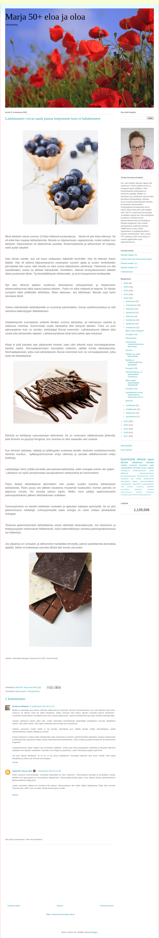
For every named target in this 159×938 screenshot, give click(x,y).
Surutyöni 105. (131, 368)
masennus (137, 462)
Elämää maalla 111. (129, 263)
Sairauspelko (130, 338)
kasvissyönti (125, 481)
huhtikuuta (130, 405)
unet (122, 486)
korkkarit (139, 492)
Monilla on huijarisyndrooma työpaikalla (133, 362)
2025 (126, 287)
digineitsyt (150, 486)
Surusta (128, 350)
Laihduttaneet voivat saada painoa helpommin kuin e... (134, 394)
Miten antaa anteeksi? (134, 331)
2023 (126, 294)
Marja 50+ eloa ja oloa (45, 16)
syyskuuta (130, 312)
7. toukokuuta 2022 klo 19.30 (49, 771)
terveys (150, 462)
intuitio (138, 479)
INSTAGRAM (126, 446)
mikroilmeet (150, 492)
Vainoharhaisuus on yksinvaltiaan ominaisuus (133, 374)
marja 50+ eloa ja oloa (22, 771)
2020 (126, 425)
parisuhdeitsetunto (145, 495)
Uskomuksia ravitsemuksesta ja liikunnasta (134, 344)
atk (132, 479)
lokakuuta (130, 309)
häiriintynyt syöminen (144, 489)
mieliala (124, 465)
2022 (126, 298)
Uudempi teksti (13, 906)
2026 (126, 283)
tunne (143, 468)
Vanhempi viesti (106, 906)
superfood (136, 484)
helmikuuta (131, 413)
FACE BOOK (126, 450)
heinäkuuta (131, 320)
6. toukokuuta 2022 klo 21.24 (42, 706)
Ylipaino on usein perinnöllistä (132, 355)
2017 (126, 436)
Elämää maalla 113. (129, 267)
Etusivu (60, 906)
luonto (151, 470)
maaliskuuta (131, 409)
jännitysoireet (149, 479)
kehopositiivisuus (139, 470)
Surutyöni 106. (131, 334)
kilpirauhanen (20, 691)
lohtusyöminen (34, 691)
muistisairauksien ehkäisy (129, 495)
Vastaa (15, 762)
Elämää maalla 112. (129, 255)
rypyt (152, 465)
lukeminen (143, 465)
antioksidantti (126, 468)
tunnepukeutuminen (128, 476)
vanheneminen (142, 476)
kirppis (135, 481)
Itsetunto (129, 401)
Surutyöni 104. (131, 389)
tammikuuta (131, 416)
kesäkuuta (130, 324)
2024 (126, 290)
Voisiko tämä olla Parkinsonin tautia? (136, 259)
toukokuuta (131, 327)
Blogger (94, 932)
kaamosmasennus (147, 473)
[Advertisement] (60, 873)
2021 (126, 421)
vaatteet (150, 468)
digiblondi (124, 473)
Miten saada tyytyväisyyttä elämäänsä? (132, 382)
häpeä (151, 459)
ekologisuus (125, 470)
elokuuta (130, 316)
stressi (141, 459)
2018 (126, 432)
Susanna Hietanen (20, 706)
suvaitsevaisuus (148, 484)
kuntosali (133, 465)
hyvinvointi (128, 459)
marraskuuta (131, 305)
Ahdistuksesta (127, 272)
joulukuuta (130, 301)
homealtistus (125, 489)
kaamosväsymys (126, 492)
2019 (126, 429)
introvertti (137, 468)
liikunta (124, 462)
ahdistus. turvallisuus (135, 486)
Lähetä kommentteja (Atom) (63, 914)
